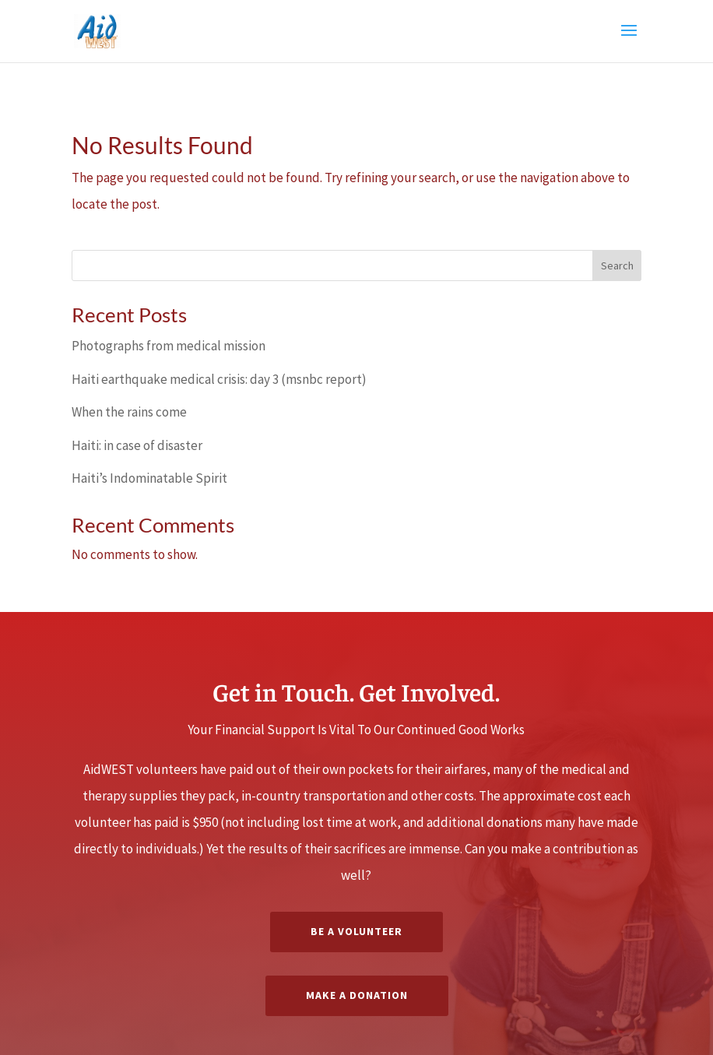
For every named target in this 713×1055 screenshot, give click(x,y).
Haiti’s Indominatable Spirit (149, 478)
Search (617, 265)
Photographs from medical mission (168, 345)
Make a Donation (357, 995)
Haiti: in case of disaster (137, 445)
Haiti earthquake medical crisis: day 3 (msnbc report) (219, 379)
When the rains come (129, 411)
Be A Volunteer (356, 931)
